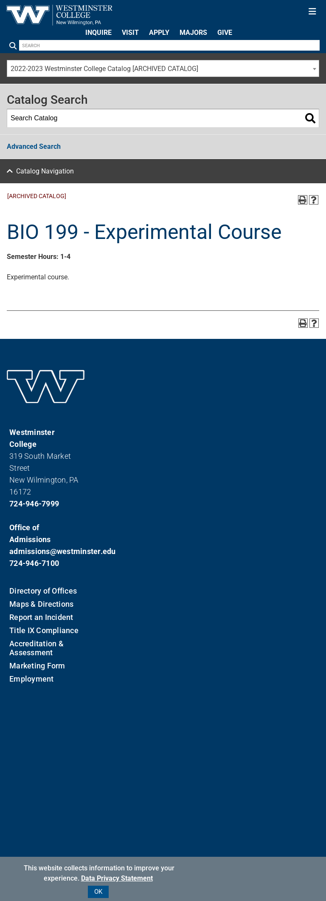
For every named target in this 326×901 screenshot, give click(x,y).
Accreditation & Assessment (36, 648)
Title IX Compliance (44, 630)
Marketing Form (37, 665)
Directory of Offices (43, 590)
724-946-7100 (34, 563)
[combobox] (163, 68)
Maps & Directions (41, 604)
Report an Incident (41, 617)
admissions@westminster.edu (45, 551)
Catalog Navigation (45, 171)
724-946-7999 (34, 503)
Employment (31, 678)
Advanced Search (34, 146)
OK (98, 891)
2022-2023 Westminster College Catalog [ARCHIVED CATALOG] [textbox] (104, 69)
